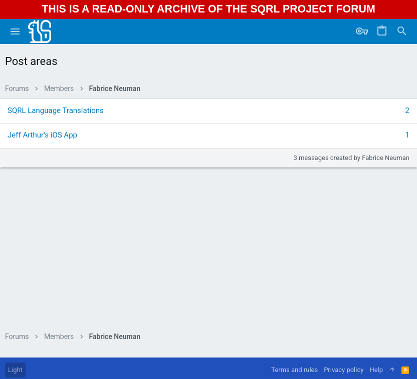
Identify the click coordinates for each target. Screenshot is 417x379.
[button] (15, 31)
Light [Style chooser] (15, 370)
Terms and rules (294, 370)
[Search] (402, 31)
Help (376, 370)
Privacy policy (343, 370)
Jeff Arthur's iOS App (42, 135)
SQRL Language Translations (56, 110)
